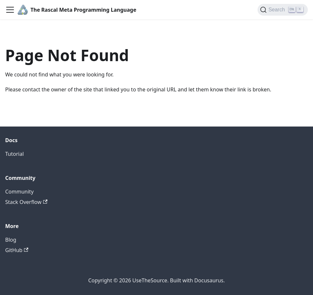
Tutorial (14, 153)
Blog (10, 239)
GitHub (16, 250)
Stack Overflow (26, 202)
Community (19, 191)
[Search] (283, 10)
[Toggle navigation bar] (10, 10)
